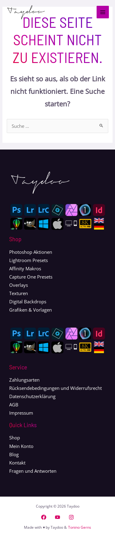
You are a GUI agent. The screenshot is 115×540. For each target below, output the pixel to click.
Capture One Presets (30, 277)
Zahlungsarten (24, 380)
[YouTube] (57, 517)
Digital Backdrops (27, 301)
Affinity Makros (25, 268)
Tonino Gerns (79, 527)
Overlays (18, 285)
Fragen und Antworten (32, 471)
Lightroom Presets (28, 260)
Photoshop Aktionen (30, 252)
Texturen (18, 293)
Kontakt (17, 463)
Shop (14, 438)
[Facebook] (43, 517)
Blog (14, 454)
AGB (13, 404)
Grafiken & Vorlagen (30, 310)
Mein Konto (21, 446)
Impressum (21, 413)
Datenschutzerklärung (32, 396)
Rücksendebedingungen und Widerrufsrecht (55, 388)
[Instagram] (71, 517)
